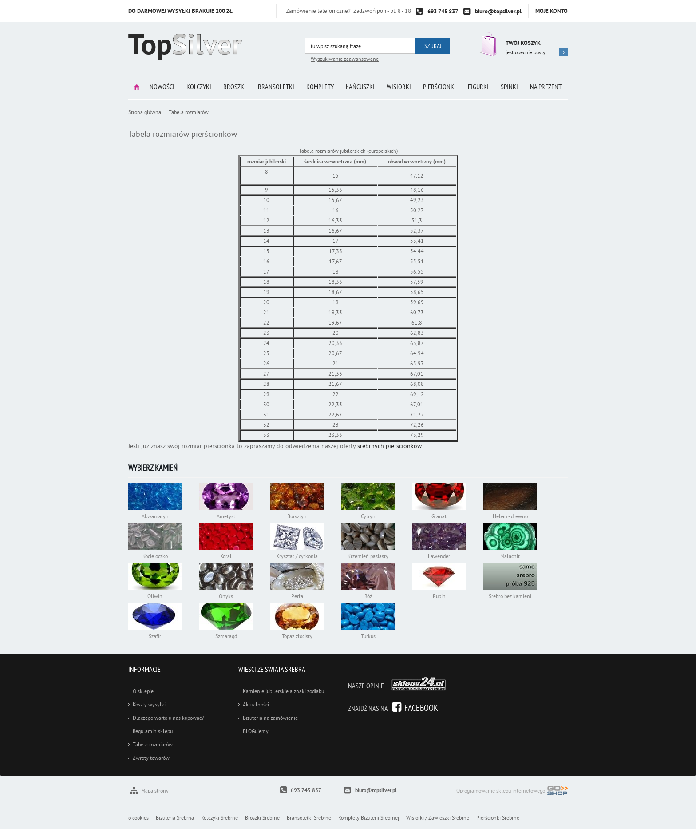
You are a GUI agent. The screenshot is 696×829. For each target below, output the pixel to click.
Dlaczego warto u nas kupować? (168, 717)
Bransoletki (276, 86)
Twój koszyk (523, 43)
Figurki (478, 86)
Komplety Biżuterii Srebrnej (368, 817)
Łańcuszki (360, 86)
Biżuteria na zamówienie (270, 717)
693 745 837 (442, 11)
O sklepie (143, 691)
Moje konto (551, 11)
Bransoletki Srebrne (309, 817)
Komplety (320, 86)
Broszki (234, 86)
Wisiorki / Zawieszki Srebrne (437, 817)
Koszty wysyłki (149, 704)
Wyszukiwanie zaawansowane (345, 59)
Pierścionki (439, 86)
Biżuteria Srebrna (175, 817)
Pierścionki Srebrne (497, 817)
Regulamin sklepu (153, 731)
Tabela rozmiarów (153, 744)
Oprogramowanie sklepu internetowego (512, 791)
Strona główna (136, 86)
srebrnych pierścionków (389, 446)
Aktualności (256, 704)
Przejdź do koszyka (487, 44)
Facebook (421, 707)
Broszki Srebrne (262, 817)
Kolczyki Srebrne (219, 817)
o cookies (138, 817)
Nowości (162, 86)
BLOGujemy (256, 731)
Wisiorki (399, 86)
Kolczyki (198, 86)
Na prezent (546, 86)
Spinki (509, 86)
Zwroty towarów (151, 757)
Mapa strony (155, 790)
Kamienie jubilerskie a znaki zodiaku (283, 691)
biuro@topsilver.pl (498, 11)
